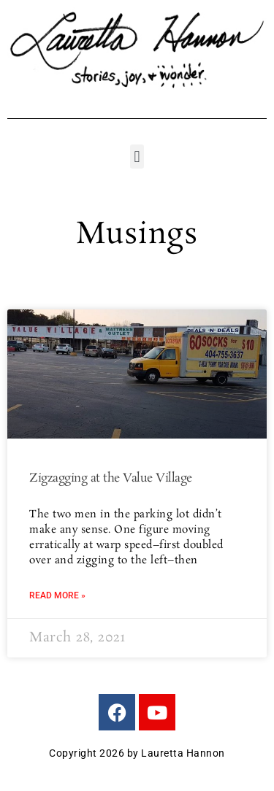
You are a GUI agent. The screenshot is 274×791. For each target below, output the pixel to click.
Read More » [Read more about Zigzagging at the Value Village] (57, 595)
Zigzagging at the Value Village (110, 478)
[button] (137, 156)
